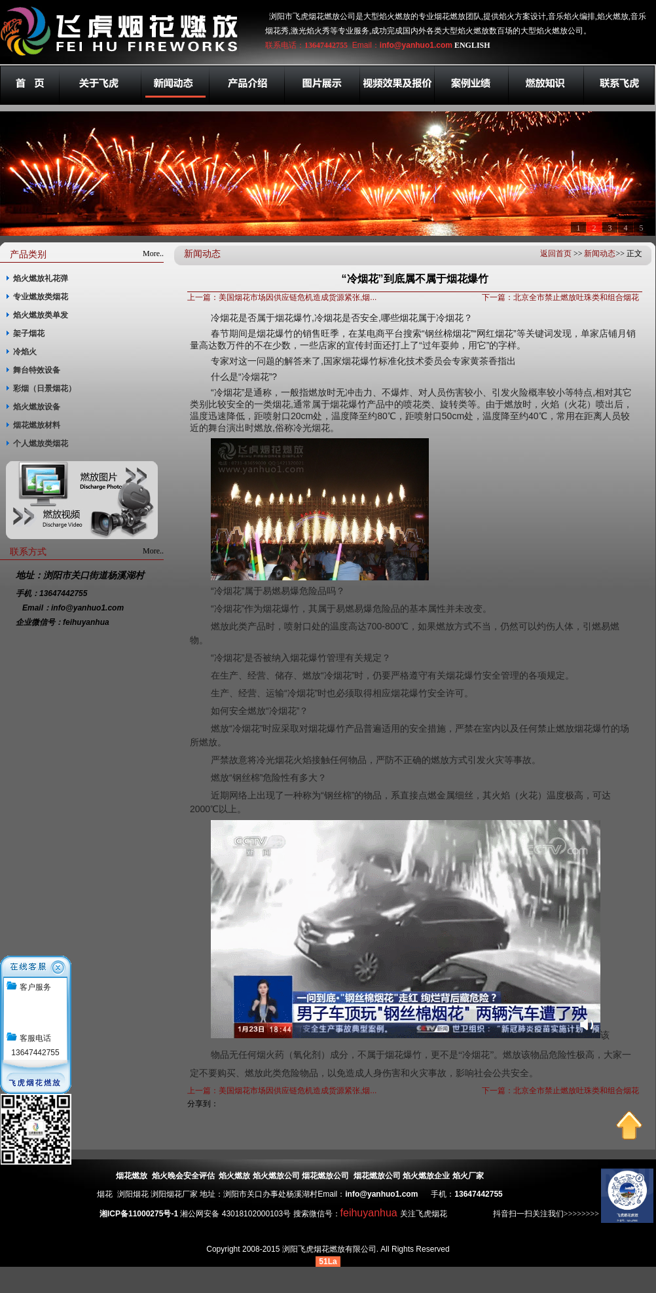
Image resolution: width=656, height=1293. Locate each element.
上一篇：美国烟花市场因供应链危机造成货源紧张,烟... (281, 297)
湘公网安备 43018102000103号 (235, 1213)
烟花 (105, 1194)
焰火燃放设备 (36, 406)
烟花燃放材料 (36, 425)
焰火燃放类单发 (40, 315)
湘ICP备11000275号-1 (139, 1213)
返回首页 (556, 253)
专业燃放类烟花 (40, 296)
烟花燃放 (131, 1175)
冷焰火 (25, 351)
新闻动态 (599, 253)
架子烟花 (29, 333)
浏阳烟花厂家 (174, 1194)
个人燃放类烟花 (40, 443)
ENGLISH (472, 45)
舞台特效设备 (36, 370)
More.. (153, 253)
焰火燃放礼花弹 (40, 278)
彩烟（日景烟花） (44, 388)
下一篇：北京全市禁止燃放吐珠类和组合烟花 (560, 297)
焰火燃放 (234, 1175)
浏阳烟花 (133, 1194)
